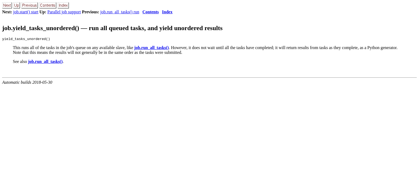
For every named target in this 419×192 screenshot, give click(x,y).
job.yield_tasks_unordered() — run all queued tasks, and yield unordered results (112, 28)
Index (167, 12)
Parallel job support (64, 12)
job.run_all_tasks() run (119, 12)
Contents (150, 12)
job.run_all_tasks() (151, 48)
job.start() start (25, 12)
